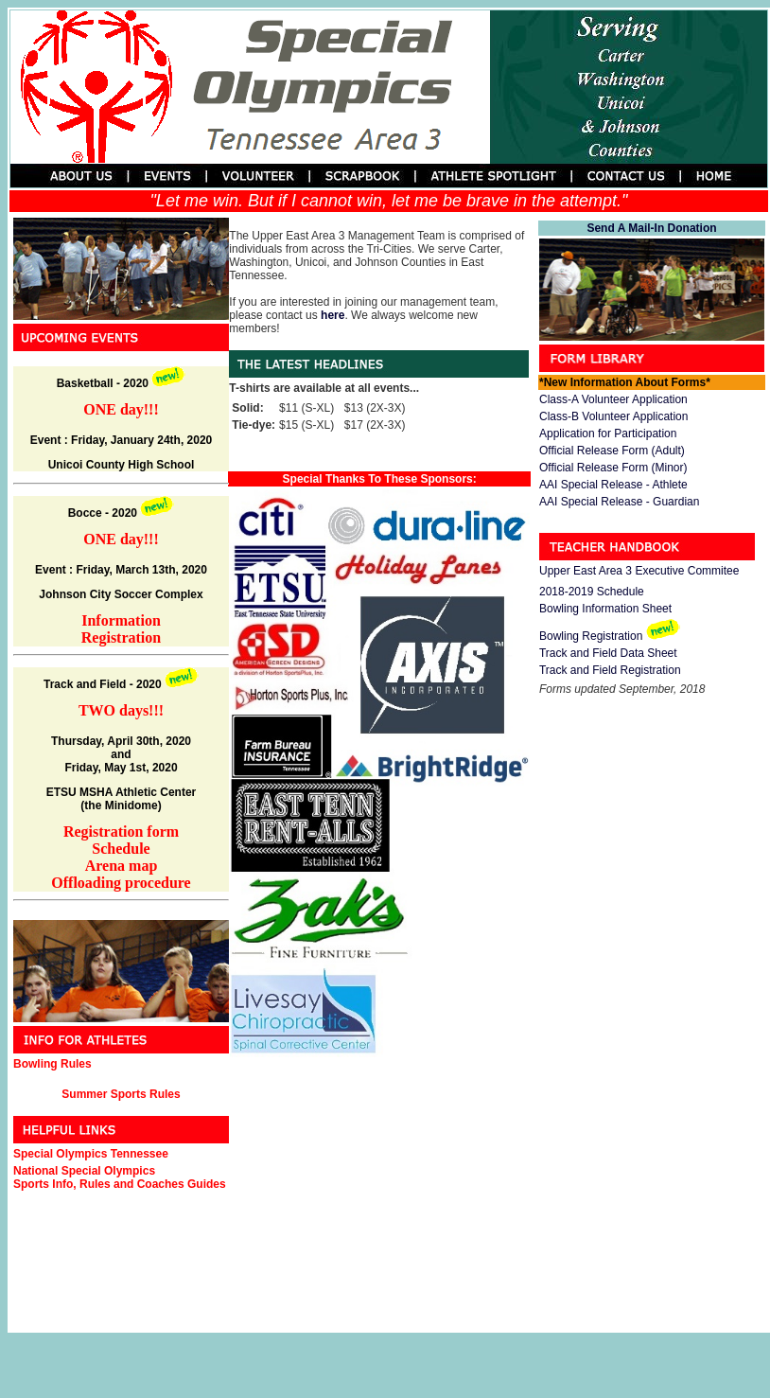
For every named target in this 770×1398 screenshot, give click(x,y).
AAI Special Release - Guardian (619, 501)
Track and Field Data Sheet (608, 653)
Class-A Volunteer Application (613, 399)
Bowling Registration (590, 636)
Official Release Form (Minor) (613, 467)
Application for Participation (607, 433)
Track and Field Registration (610, 670)
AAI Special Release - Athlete (613, 484)
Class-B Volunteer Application (613, 416)
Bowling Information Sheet (605, 608)
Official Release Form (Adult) (612, 450)
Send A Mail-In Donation (651, 228)
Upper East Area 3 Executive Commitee (639, 570)
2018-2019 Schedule (591, 591)
